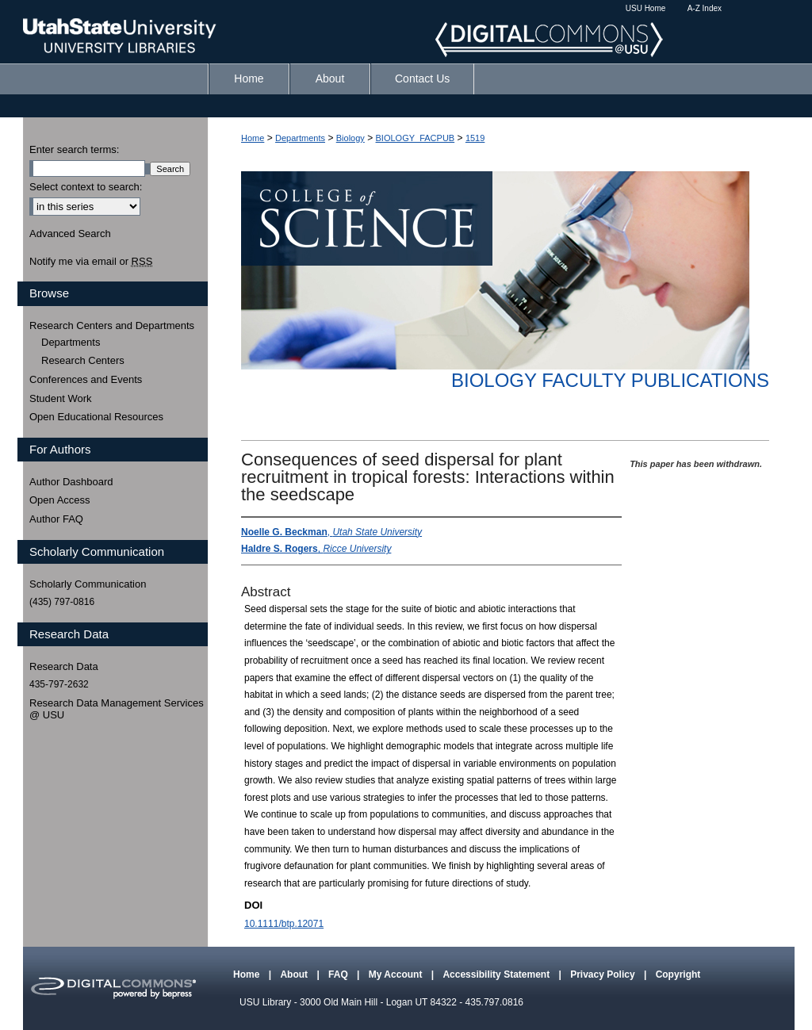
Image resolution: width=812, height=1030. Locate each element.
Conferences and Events (85, 379)
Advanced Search (70, 233)
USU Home (646, 8)
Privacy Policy (604, 974)
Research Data (63, 666)
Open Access (59, 500)
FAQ (339, 974)
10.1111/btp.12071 (284, 923)
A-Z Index (705, 8)
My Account (397, 974)
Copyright (678, 974)
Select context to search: (85, 187)
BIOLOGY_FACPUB (415, 138)
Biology (350, 138)
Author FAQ (56, 519)
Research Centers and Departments (111, 325)
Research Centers (82, 360)
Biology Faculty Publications (610, 380)
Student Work (60, 398)
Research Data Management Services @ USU (116, 709)
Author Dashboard (71, 482)
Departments (300, 138)
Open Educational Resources (96, 417)
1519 (475, 138)
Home (252, 138)
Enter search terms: (74, 149)
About (295, 974)
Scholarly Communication (87, 584)
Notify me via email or (90, 261)
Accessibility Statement (497, 974)
